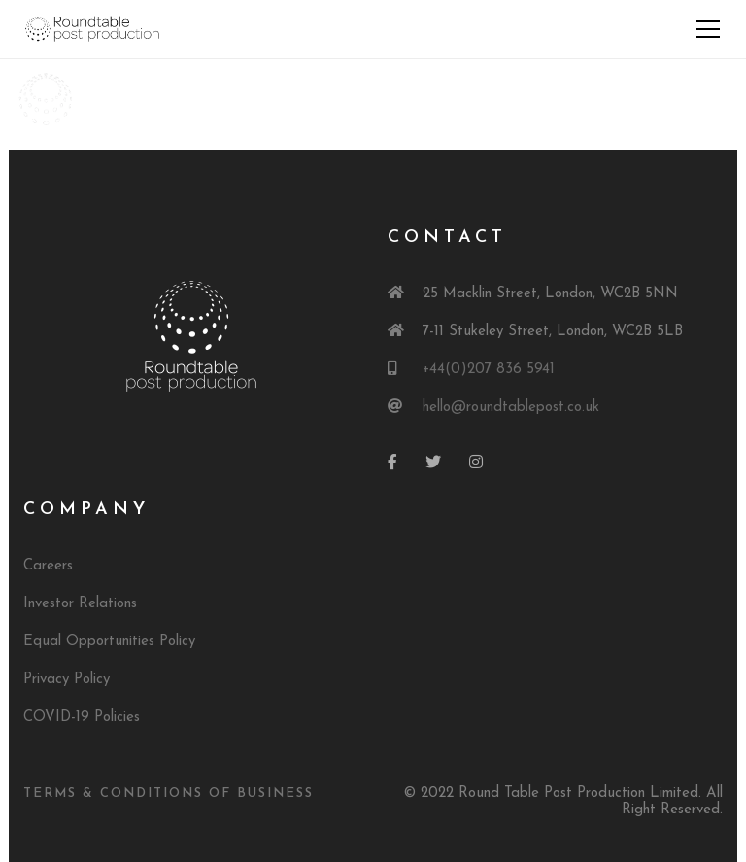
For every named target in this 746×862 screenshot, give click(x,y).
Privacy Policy (66, 679)
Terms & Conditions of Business (168, 793)
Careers (48, 566)
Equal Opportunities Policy (109, 642)
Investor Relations (80, 604)
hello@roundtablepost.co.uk (511, 407)
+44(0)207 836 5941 (489, 369)
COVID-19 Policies (81, 717)
